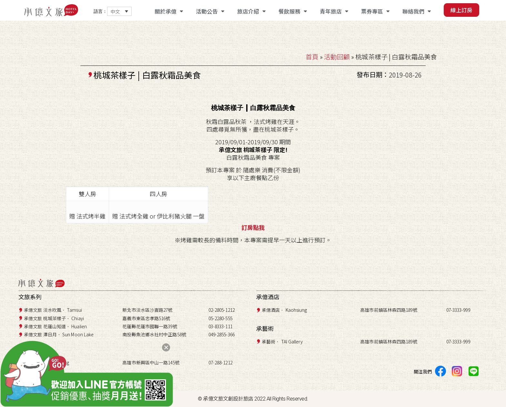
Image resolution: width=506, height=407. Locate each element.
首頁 (312, 56)
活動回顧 (337, 56)
